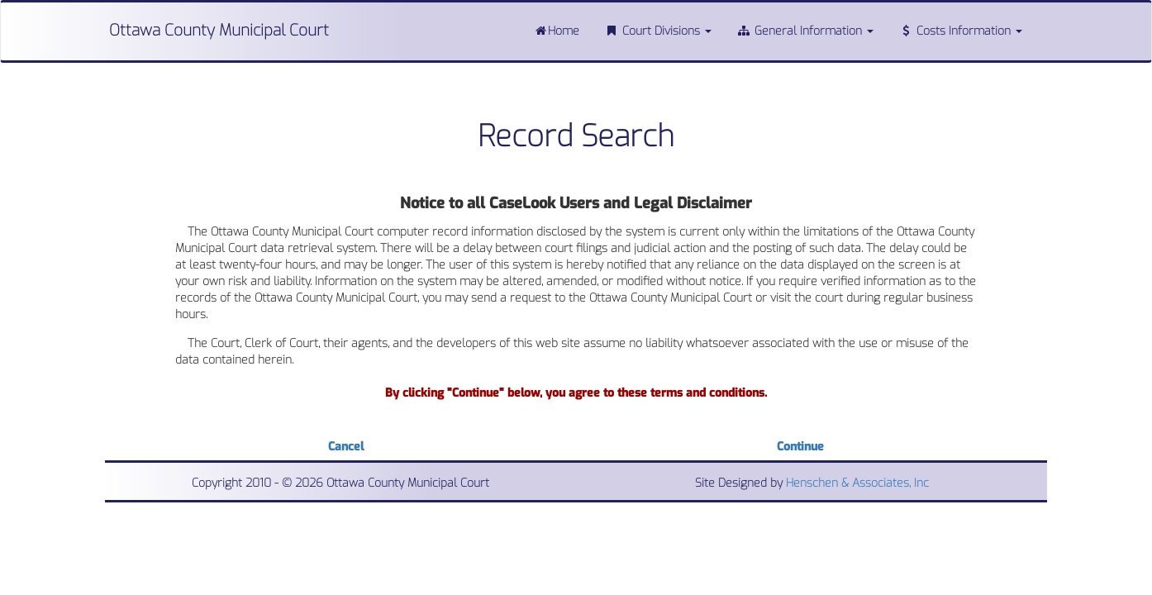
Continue (800, 447)
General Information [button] (805, 31)
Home (556, 31)
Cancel (346, 447)
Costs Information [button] (960, 31)
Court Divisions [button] (658, 31)
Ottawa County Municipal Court (219, 30)
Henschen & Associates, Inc (857, 483)
